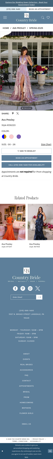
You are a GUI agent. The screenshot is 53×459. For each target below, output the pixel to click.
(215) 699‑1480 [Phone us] (13, 9)
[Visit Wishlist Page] (48, 17)
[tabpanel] (26, 70)
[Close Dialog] (2, 451)
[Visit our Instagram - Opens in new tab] (30, 288)
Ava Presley (19, 28)
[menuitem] (13, 9)
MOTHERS (26, 408)
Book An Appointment (26, 158)
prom (26, 397)
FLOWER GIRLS (26, 413)
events (26, 359)
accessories (26, 370)
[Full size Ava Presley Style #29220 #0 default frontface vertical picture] (26, 70)
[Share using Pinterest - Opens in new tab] (13, 113)
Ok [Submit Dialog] (50, 451)
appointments (26, 386)
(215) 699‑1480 (26, 310)
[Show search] (43, 17)
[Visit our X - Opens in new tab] (37, 288)
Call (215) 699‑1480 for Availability (27, 165)
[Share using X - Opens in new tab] (17, 113)
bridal (26, 392)
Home (6, 28)
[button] (5, 17)
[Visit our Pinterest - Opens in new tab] (22, 288)
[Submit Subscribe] (39, 297)
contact (26, 380)
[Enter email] (26, 297)
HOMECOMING (26, 402)
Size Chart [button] (46, 144)
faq (26, 375)
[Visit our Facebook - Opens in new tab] (15, 288)
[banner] (26, 17)
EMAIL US (26, 424)
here (26, 457)
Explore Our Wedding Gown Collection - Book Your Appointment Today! (27, 3)
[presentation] (12, 222)
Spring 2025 (36, 28)
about (26, 354)
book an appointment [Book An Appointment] (40, 9)
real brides (26, 364)
